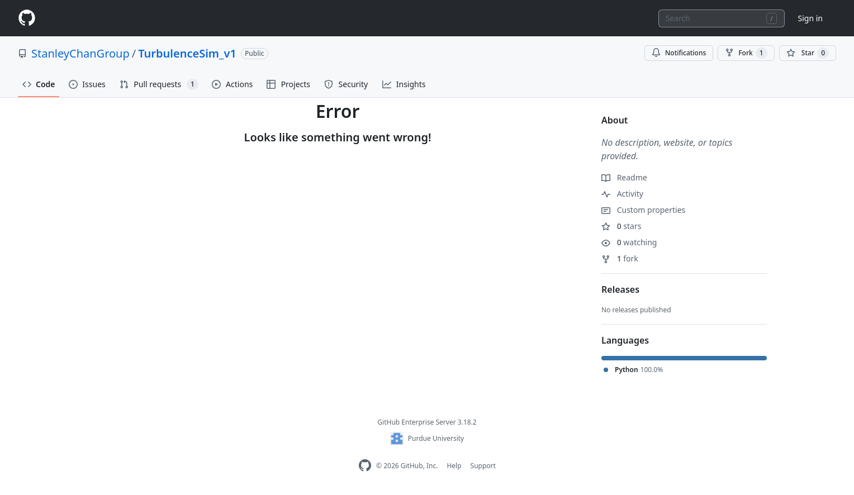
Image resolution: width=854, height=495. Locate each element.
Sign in (810, 18)
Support (483, 465)
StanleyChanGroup (80, 53)
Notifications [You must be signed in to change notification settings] (679, 53)
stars (621, 226)
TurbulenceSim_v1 (187, 53)
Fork (746, 53)
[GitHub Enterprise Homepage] (365, 466)
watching (629, 242)
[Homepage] (27, 18)
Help (454, 465)
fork (619, 258)
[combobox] (721, 18)
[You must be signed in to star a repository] (807, 53)
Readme (624, 177)
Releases (620, 289)
